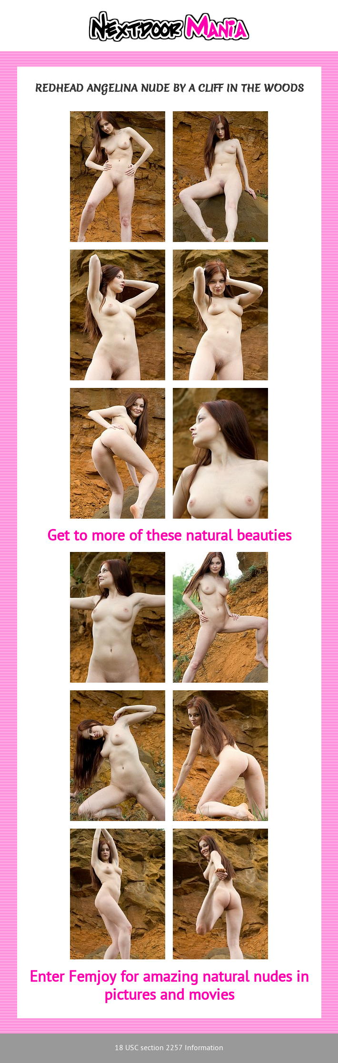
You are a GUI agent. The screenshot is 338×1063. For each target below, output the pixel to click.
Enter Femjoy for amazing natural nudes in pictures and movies (169, 987)
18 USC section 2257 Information (169, 1048)
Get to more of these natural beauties (169, 537)
